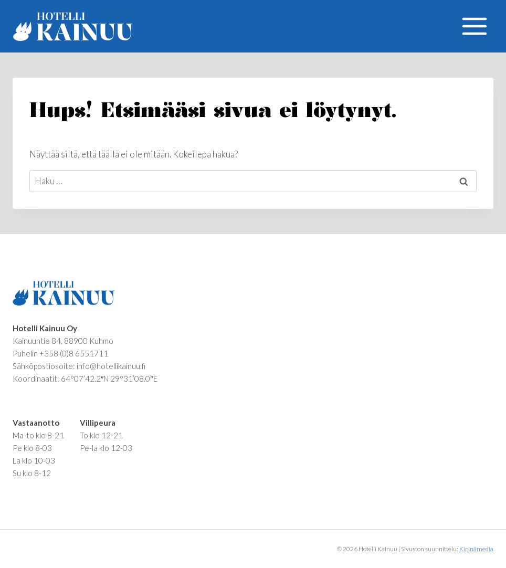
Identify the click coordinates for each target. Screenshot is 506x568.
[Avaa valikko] (474, 26)
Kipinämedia (476, 549)
